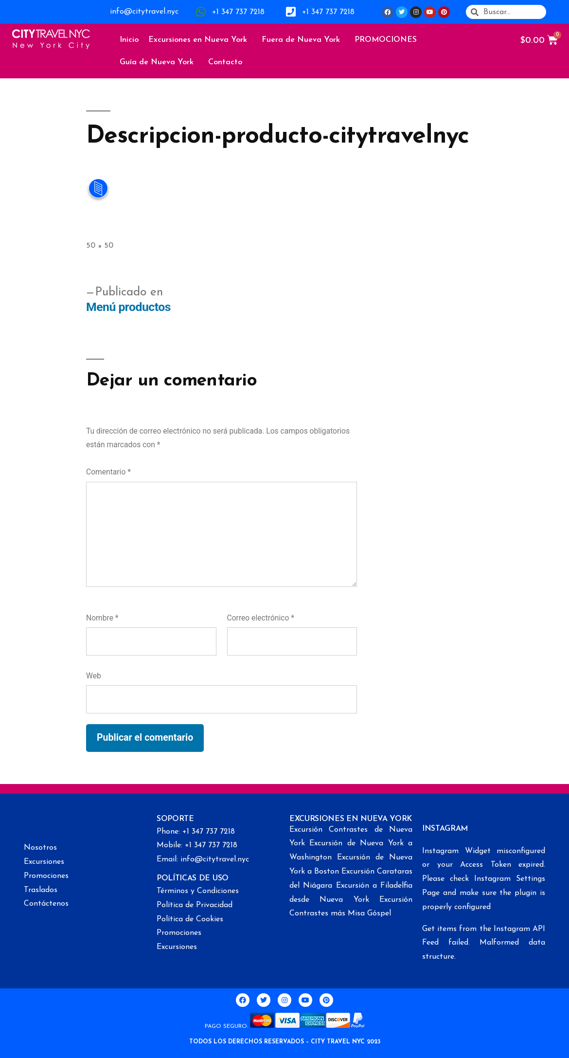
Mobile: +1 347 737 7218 (197, 845)
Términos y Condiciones (198, 891)
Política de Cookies (190, 919)
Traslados (40, 890)
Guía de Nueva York (159, 62)
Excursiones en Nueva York (200, 40)
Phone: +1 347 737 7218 (196, 832)
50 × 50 (99, 246)
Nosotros (40, 848)
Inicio (129, 40)
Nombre (102, 617)
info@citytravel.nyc (144, 12)
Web (93, 675)
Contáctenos (46, 904)
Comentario (108, 471)
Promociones (46, 876)
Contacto (225, 62)
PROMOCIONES (386, 40)
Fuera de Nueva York (303, 40)
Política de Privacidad (194, 905)
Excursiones (44, 862)
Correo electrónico (260, 617)
